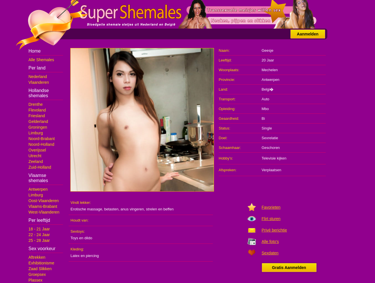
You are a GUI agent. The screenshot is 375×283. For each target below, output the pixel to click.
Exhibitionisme (41, 263)
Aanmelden (307, 34)
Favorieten (271, 207)
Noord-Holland (41, 144)
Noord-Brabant (42, 138)
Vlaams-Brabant (43, 206)
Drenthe (36, 104)
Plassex (36, 280)
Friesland (37, 115)
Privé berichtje (274, 230)
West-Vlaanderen (44, 212)
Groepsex (37, 274)
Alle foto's (270, 241)
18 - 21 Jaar (39, 229)
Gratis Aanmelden (289, 267)
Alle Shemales (41, 59)
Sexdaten (270, 253)
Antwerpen (38, 189)
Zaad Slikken (40, 268)
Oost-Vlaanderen (44, 200)
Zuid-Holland (40, 167)
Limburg (36, 133)
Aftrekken (37, 257)
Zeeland (36, 161)
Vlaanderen (39, 82)
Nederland (38, 76)
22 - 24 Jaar (39, 234)
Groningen (38, 127)
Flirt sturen (271, 218)
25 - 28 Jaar (39, 240)
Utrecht (35, 156)
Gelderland (38, 121)
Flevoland (37, 110)
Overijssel (37, 150)
